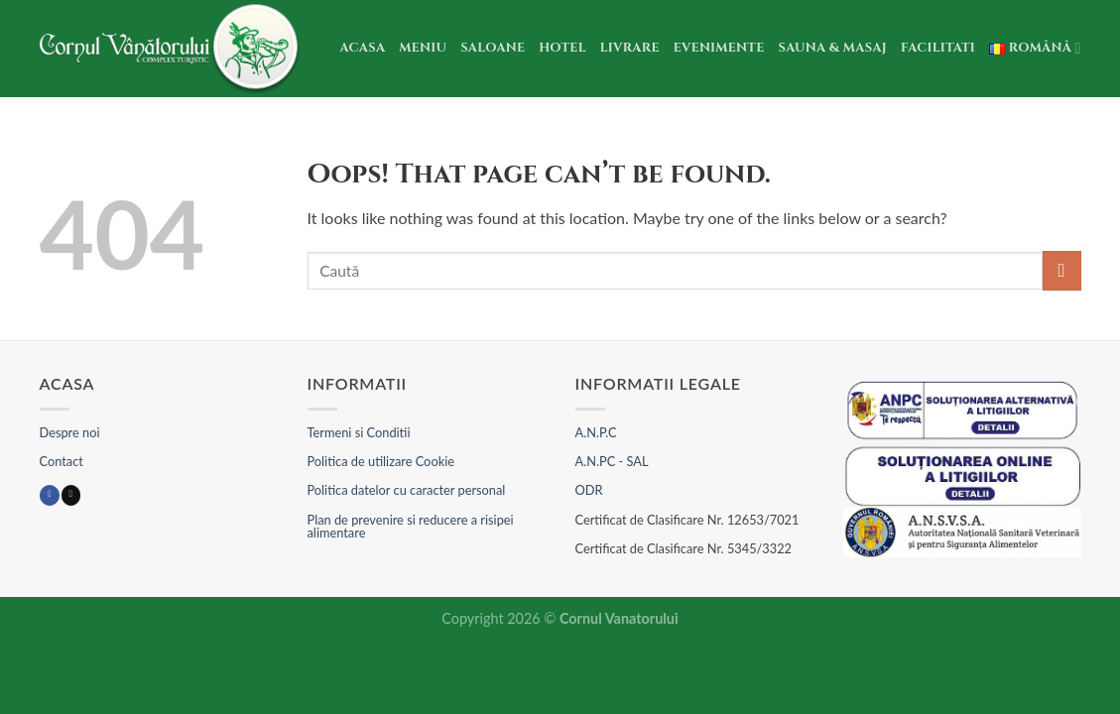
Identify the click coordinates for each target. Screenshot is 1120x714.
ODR (589, 490)
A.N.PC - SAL (612, 461)
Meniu (422, 48)
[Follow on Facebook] (49, 495)
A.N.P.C (596, 432)
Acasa (363, 48)
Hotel (562, 48)
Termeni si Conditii (359, 432)
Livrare (630, 48)
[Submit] (1062, 270)
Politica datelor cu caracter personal (407, 490)
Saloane (492, 48)
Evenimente (719, 48)
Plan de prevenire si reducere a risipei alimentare (411, 526)
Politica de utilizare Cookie (381, 461)
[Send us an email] (71, 495)
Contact (61, 461)
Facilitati (938, 48)
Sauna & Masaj (833, 48)
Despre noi (70, 432)
